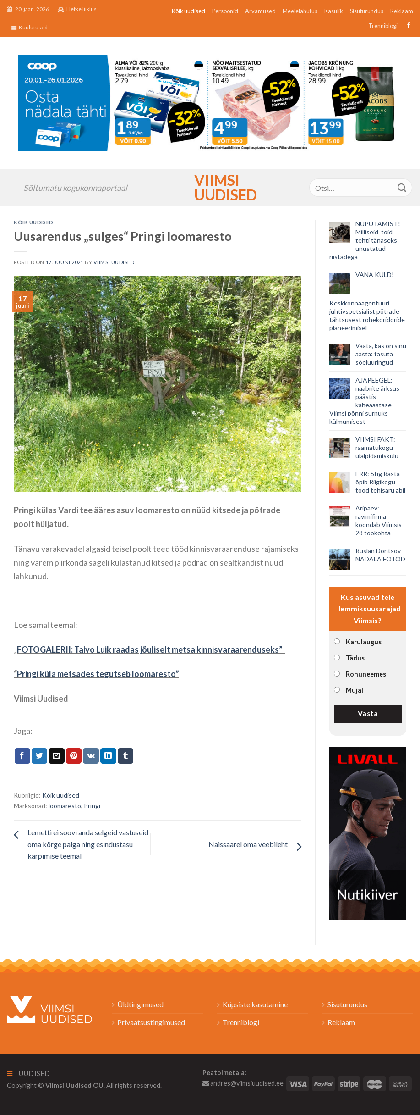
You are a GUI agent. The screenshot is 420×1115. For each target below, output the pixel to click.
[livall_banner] (367, 832)
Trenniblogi (383, 25)
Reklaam (401, 11)
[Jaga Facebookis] (22, 756)
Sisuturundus (366, 11)
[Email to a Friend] (56, 756)
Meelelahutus (300, 11)
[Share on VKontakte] (91, 756)
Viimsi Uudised (210, 187)
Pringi (92, 806)
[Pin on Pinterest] (74, 756)
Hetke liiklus (77, 9)
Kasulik (333, 11)
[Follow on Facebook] (407, 25)
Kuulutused (29, 27)
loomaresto (65, 806)
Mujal (354, 690)
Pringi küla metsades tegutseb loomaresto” (98, 674)
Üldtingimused (140, 1004)
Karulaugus (364, 642)
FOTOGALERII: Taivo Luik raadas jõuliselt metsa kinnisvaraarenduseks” (150, 649)
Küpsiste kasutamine (255, 1004)
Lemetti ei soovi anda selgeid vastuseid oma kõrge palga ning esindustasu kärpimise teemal (87, 844)
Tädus (355, 658)
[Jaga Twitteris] (39, 756)
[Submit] (402, 188)
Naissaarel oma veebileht (248, 844)
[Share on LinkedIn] (108, 756)
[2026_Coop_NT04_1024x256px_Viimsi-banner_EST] (210, 102)
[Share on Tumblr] (125, 756)
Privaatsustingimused (151, 1022)
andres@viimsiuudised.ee (243, 1083)
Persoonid (225, 11)
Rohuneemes (366, 674)
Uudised (28, 1073)
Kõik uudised (188, 11)
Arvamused (260, 11)
